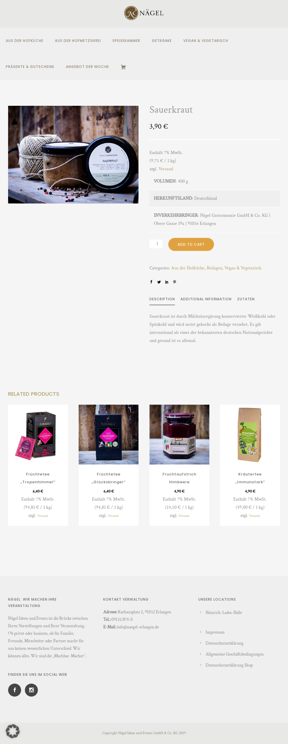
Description (162, 299)
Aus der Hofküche (24, 40)
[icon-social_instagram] (31, 690)
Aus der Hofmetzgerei (78, 40)
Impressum (215, 632)
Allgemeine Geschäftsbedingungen (235, 654)
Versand (165, 169)
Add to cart (191, 244)
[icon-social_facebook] (16, 690)
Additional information (206, 299)
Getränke (162, 40)
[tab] (165, 300)
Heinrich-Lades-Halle (224, 612)
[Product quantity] (156, 244)
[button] (12, 731)
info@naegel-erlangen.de (138, 627)
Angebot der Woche (87, 66)
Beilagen (214, 268)
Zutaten (246, 299)
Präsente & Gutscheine (30, 66)
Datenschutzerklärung (224, 643)
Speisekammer (126, 40)
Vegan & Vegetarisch (205, 40)
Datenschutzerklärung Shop (229, 665)
